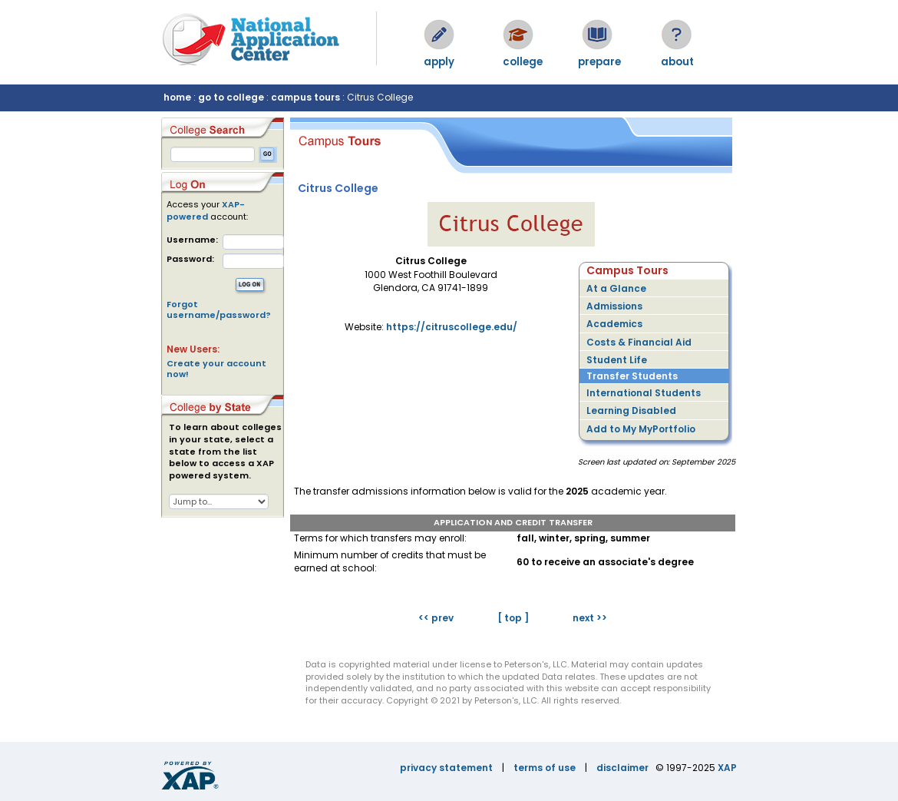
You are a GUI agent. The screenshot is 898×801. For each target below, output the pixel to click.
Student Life (616, 359)
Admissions (614, 306)
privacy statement (446, 767)
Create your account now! (216, 368)
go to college (231, 97)
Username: (192, 240)
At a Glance (616, 288)
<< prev (436, 617)
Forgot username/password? (219, 309)
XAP (727, 767)
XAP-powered (206, 210)
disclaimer (622, 767)
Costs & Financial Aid (639, 342)
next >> (590, 617)
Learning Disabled (631, 410)
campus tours (305, 97)
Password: (190, 259)
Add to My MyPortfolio (640, 428)
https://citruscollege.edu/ (451, 326)
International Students (643, 392)
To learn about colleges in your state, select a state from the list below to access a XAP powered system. (225, 452)
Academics (614, 323)
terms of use (544, 767)
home (177, 97)
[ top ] (513, 617)
